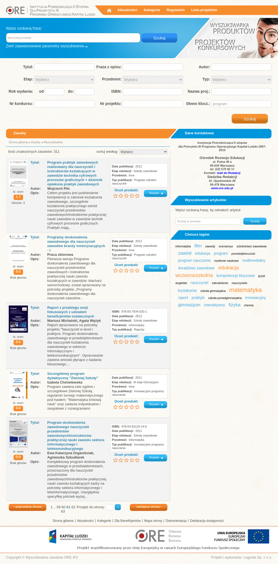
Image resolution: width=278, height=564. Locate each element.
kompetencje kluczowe (235, 275)
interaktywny (214, 305)
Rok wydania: (21, 91)
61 (68, 507)
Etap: (28, 79)
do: (71, 91)
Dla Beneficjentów (128, 521)
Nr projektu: (111, 103)
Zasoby (35, 142)
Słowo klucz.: (198, 103)
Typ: (206, 79)
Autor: (204, 67)
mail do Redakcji (229, 173)
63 (63, 511)
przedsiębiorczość (243, 253)
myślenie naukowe (226, 260)
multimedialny (254, 260)
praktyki (198, 297)
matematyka (245, 289)
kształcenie (187, 290)
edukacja (202, 253)
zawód (184, 253)
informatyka (183, 246)
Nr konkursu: (21, 103)
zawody (210, 246)
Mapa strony (153, 521)
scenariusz (226, 246)
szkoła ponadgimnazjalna (225, 298)
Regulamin (176, 10)
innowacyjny (255, 297)
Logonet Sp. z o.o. (257, 557)
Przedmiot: (112, 79)
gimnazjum (189, 304)
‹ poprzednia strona (28, 506)
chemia (249, 305)
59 (58, 507)
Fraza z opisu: (109, 67)
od (41, 91)
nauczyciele (239, 283)
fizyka (234, 304)
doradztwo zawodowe (196, 268)
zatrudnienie (220, 283)
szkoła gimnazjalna (213, 290)
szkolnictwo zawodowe (251, 246)
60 (63, 507)
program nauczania (194, 260)
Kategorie (152, 10)
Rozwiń (154, 193)
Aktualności (127, 10)
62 (73, 507)
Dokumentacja (176, 521)
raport (183, 297)
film (197, 245)
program (221, 253)
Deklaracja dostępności (207, 521)
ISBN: (116, 91)
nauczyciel (199, 283)
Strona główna (18, 142)
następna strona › (149, 506)
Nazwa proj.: (199, 91)
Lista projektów (204, 10)
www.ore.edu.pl (222, 188)
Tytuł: (28, 67)
